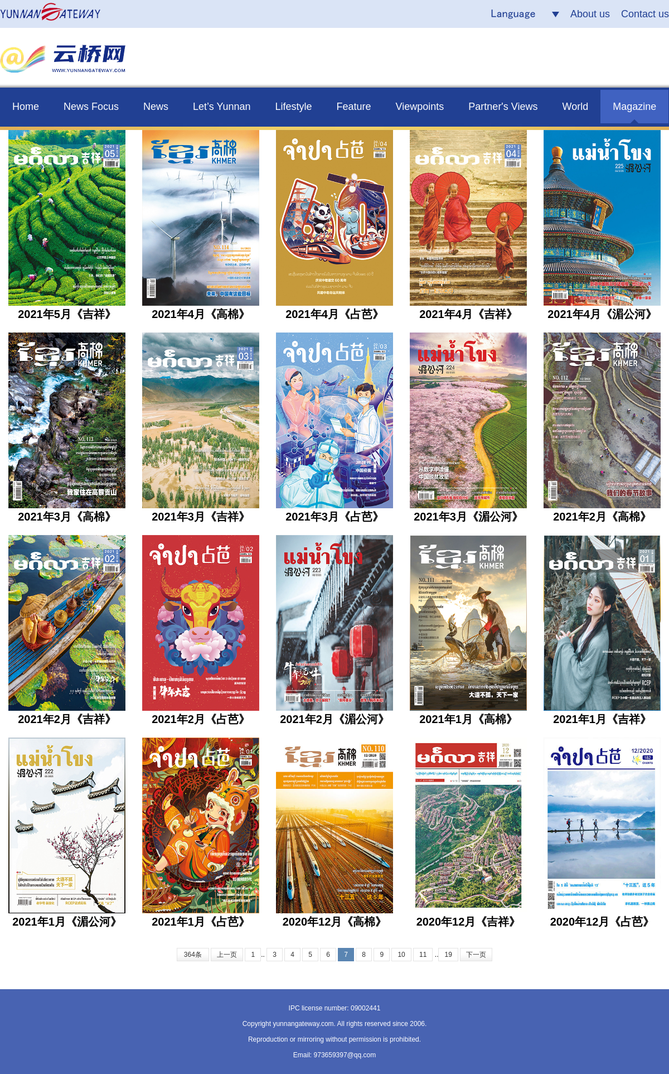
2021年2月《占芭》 (201, 719)
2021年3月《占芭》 (334, 516)
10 (401, 955)
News (155, 106)
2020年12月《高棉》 (335, 922)
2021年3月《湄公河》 (468, 516)
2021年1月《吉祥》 (602, 719)
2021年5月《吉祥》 (67, 314)
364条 (193, 955)
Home (25, 106)
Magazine (634, 106)
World (576, 106)
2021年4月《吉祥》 (468, 314)
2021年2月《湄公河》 (334, 719)
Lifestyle (293, 106)
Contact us (645, 14)
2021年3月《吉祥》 (201, 516)
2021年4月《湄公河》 (602, 314)
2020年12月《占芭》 (602, 922)
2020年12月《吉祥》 (468, 922)
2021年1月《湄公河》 (67, 922)
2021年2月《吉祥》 (67, 719)
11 (422, 955)
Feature (354, 106)
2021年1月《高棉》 (468, 719)
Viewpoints (420, 106)
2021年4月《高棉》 (201, 314)
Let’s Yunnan (221, 106)
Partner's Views (502, 106)
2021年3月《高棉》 (67, 516)
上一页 (227, 955)
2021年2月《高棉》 (602, 516)
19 (448, 955)
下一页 (476, 955)
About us (590, 14)
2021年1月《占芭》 (201, 922)
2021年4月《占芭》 (334, 314)
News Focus (91, 106)
